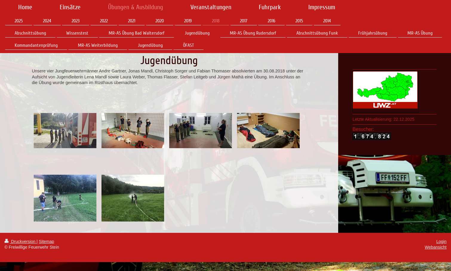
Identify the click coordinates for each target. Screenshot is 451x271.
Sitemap (46, 241)
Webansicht (436, 247)
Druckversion (20, 241)
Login (441, 241)
